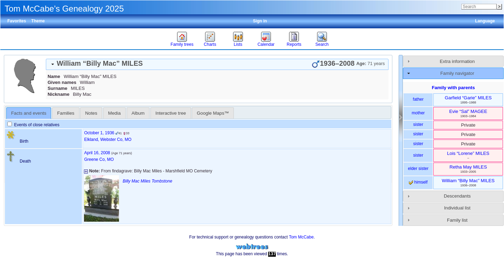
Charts (210, 44)
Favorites (16, 21)
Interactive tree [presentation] (170, 113)
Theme (38, 21)
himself (418, 182)
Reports (294, 44)
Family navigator (457, 73)
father (418, 99)
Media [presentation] (114, 113)
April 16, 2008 (97, 152)
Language (485, 21)
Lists (238, 44)
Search (322, 44)
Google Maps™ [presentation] (213, 113)
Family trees (181, 44)
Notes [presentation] (91, 113)
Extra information (457, 61)
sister (418, 124)
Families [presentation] (65, 113)
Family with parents (453, 87)
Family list (457, 220)
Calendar (266, 44)
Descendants (457, 196)
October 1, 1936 (99, 132)
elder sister (418, 168)
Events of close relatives (33, 124)
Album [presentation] (138, 113)
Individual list (457, 207)
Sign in (260, 21)
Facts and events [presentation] (28, 113)
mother (418, 112)
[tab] (217, 64)
